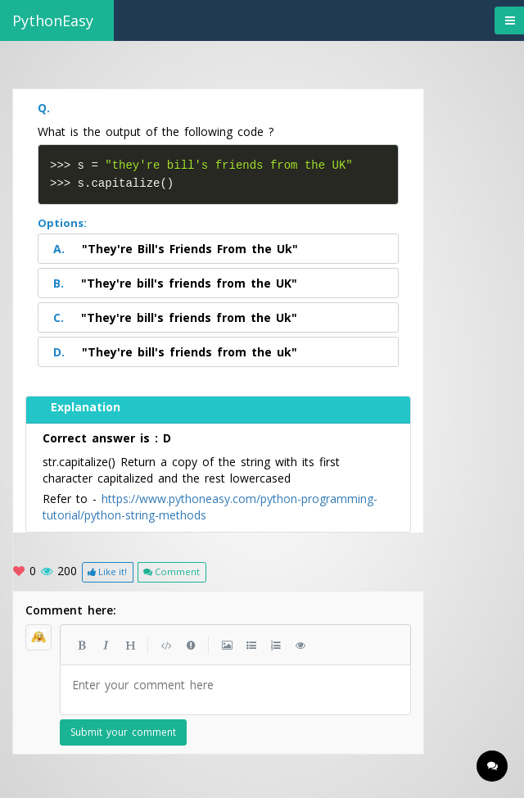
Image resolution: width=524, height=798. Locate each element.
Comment (171, 570)
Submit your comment (123, 730)
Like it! (107, 570)
